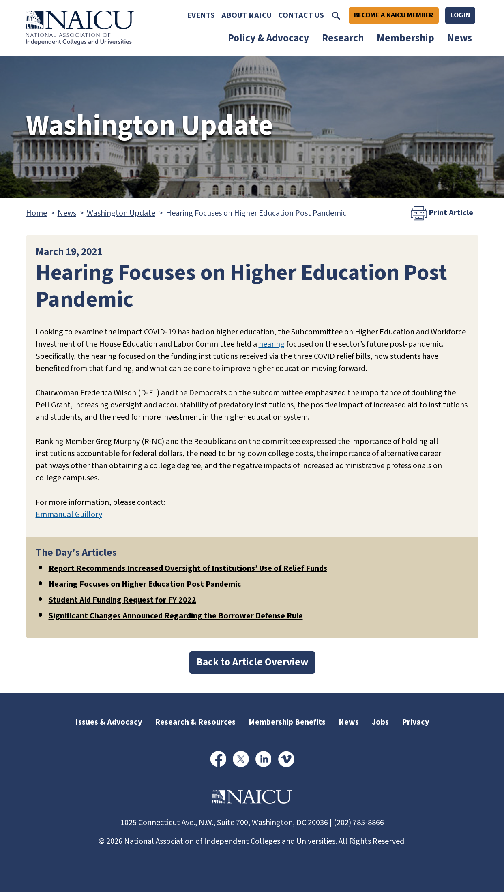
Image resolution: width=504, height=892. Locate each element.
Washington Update (121, 213)
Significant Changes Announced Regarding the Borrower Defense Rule (176, 616)
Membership (405, 38)
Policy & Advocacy (268, 38)
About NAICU (246, 15)
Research (343, 38)
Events (201, 15)
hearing (272, 344)
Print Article (442, 213)
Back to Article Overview (252, 662)
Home (36, 213)
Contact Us (301, 15)
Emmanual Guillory (69, 514)
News (459, 38)
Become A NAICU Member (393, 15)
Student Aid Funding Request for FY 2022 (122, 600)
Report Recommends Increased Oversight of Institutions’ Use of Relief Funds (188, 568)
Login (460, 15)
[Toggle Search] (336, 15)
